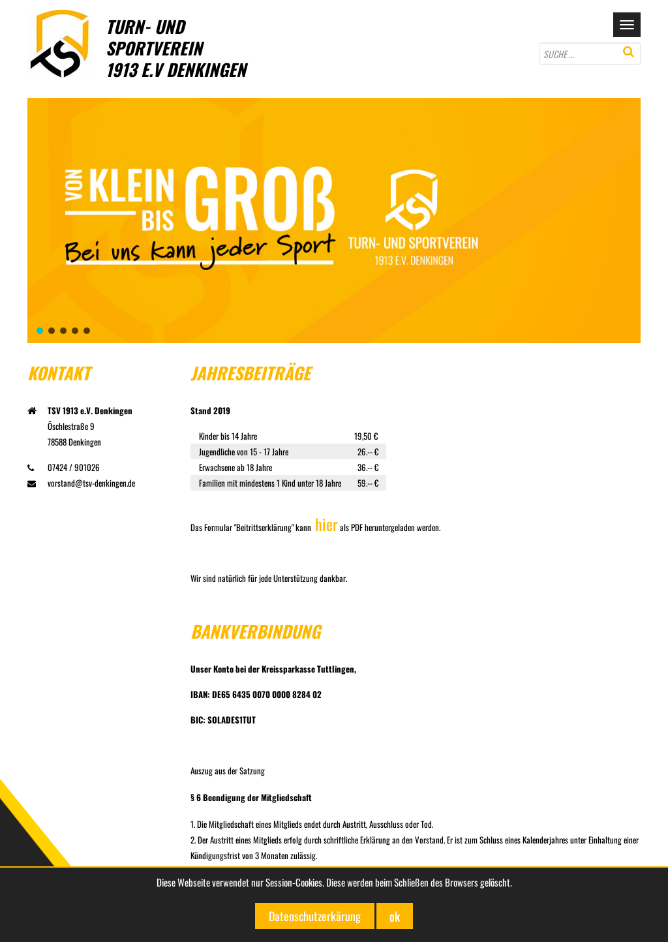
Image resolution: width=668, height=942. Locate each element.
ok (394, 915)
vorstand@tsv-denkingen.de (81, 482)
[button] (40, 330)
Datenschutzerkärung (315, 915)
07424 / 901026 (63, 467)
